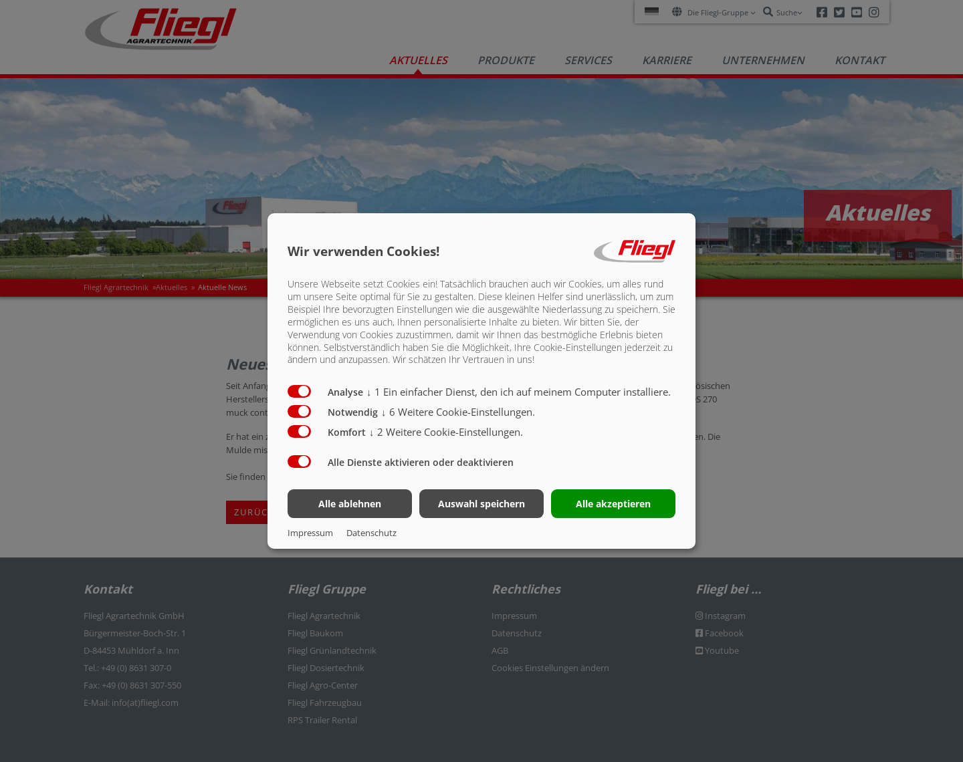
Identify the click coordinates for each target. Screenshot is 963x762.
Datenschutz (371, 533)
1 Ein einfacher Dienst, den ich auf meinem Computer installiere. (518, 391)
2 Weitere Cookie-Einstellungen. (446, 431)
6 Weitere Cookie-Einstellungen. (458, 411)
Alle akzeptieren (613, 503)
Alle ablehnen (349, 503)
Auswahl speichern (481, 503)
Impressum (310, 533)
